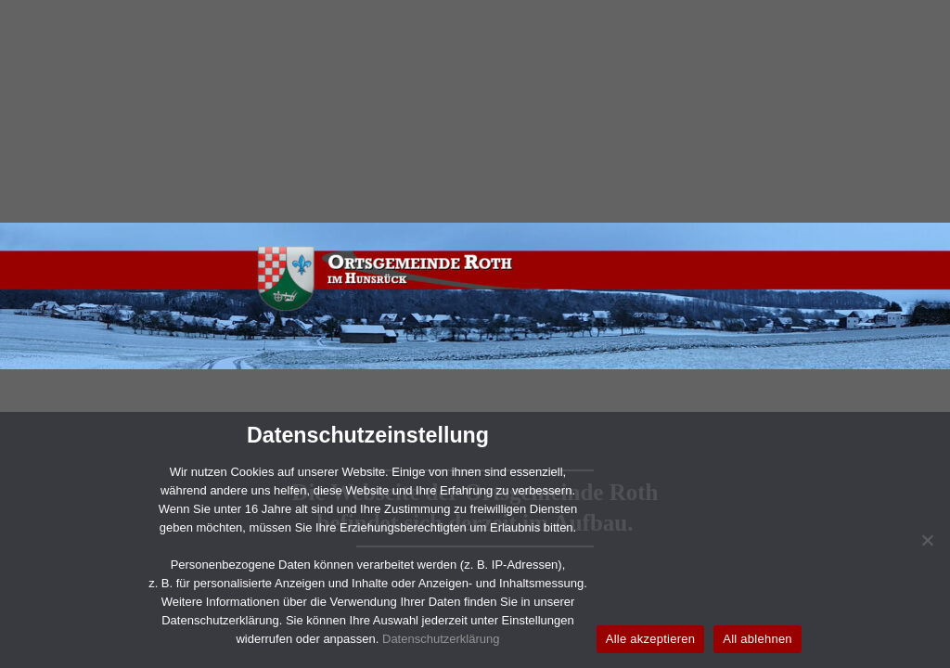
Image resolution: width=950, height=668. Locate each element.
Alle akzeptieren (651, 639)
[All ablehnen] (927, 540)
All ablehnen (757, 639)
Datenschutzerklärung (440, 639)
